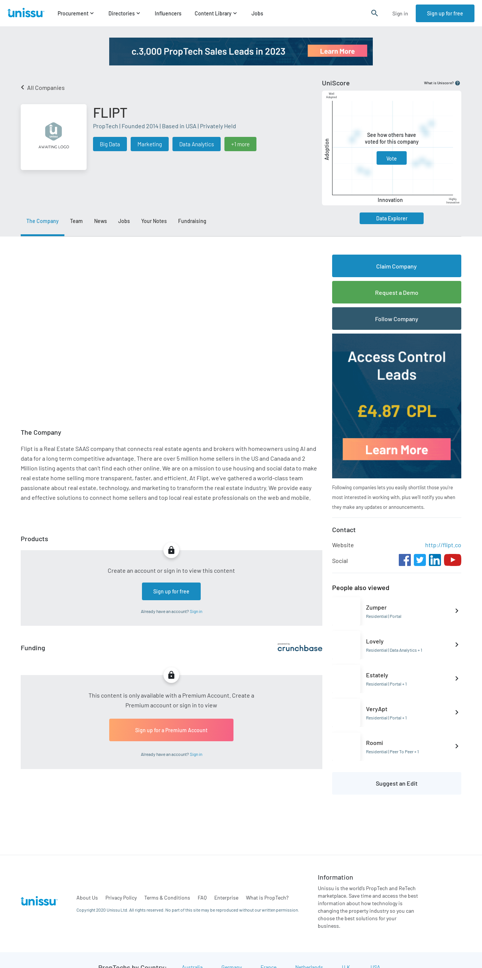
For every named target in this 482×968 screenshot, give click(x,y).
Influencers (168, 13)
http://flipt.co (443, 544)
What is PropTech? (267, 897)
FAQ (202, 897)
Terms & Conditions (167, 897)
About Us (87, 897)
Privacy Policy (121, 897)
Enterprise (226, 897)
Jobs (257, 13)
